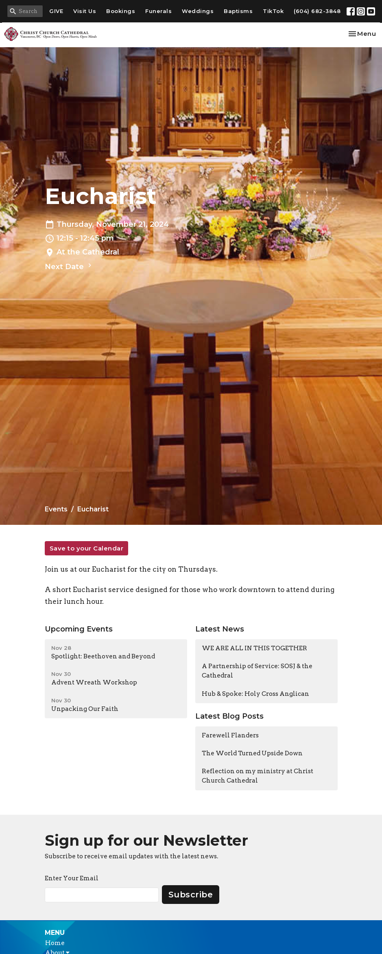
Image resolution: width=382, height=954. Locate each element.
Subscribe (190, 894)
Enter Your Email (71, 878)
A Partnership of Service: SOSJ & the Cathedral (257, 670)
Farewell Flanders (230, 735)
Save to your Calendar (87, 548)
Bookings (120, 11)
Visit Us (84, 11)
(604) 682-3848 (317, 11)
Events (56, 509)
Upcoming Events (79, 629)
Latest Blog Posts (229, 716)
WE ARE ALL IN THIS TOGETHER (254, 648)
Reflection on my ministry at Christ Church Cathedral (257, 776)
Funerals (158, 11)
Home (55, 943)
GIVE (56, 11)
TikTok (273, 11)
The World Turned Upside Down (252, 753)
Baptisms (238, 11)
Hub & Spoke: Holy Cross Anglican (255, 693)
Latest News (219, 629)
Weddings (198, 11)
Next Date (69, 266)
